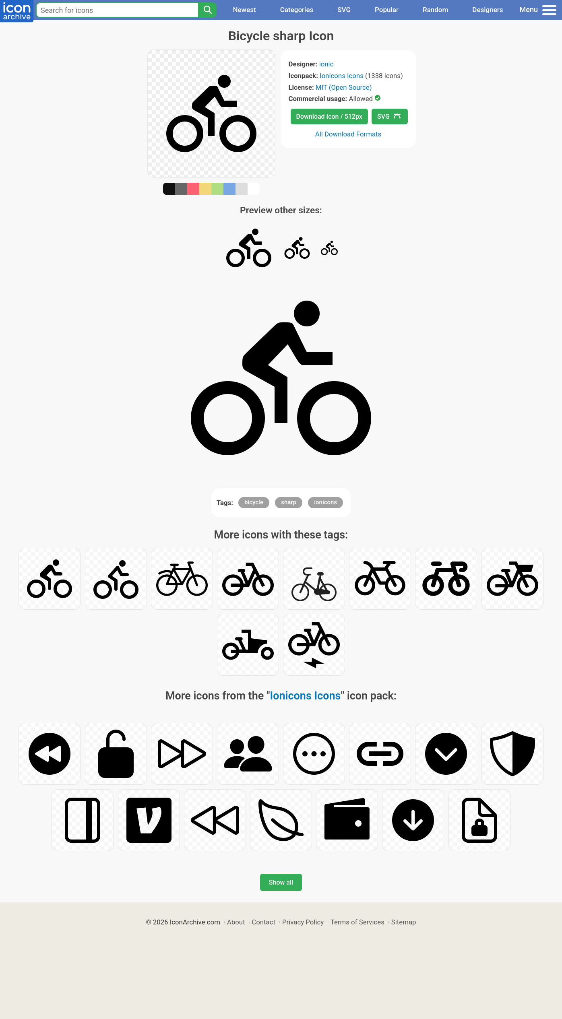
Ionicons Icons (342, 76)
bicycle (253, 502)
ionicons (325, 502)
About (236, 922)
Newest (244, 10)
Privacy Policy (303, 922)
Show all (281, 882)
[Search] (207, 10)
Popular (387, 10)
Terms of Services (357, 922)
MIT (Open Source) (344, 87)
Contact (263, 922)
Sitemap (403, 922)
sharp (288, 502)
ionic (326, 64)
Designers (487, 10)
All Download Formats (348, 134)
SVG (344, 10)
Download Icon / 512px (329, 116)
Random (435, 10)
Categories (297, 10)
